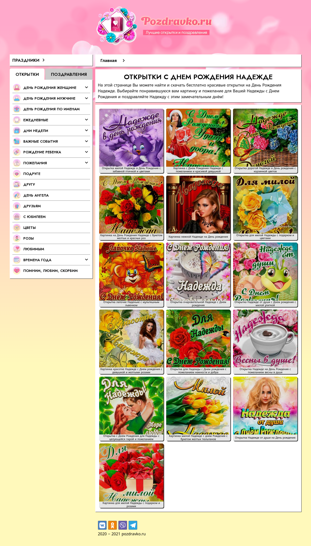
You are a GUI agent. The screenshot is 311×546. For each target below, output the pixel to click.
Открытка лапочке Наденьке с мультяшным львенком (131, 304)
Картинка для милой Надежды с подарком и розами (131, 505)
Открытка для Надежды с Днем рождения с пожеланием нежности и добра (198, 371)
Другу (29, 184)
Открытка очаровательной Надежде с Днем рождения (198, 304)
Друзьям (32, 205)
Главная (108, 60)
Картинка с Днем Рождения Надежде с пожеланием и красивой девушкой (198, 170)
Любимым (33, 248)
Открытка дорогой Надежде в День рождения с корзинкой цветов (265, 170)
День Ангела (36, 195)
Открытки (27, 74)
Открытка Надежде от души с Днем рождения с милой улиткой (265, 304)
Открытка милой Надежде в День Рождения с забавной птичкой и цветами (131, 170)
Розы (28, 238)
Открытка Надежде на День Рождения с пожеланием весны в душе (265, 371)
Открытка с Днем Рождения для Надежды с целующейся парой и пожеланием (131, 437)
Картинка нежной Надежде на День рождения (198, 236)
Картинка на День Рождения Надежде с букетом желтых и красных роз (131, 237)
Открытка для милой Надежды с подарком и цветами (265, 237)
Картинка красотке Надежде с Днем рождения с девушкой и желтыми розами (131, 371)
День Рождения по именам (51, 109)
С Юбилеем (34, 216)
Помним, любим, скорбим (50, 270)
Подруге (31, 173)
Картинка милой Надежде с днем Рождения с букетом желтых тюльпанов (198, 437)
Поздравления (69, 74)
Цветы (29, 227)
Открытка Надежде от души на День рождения (265, 437)
